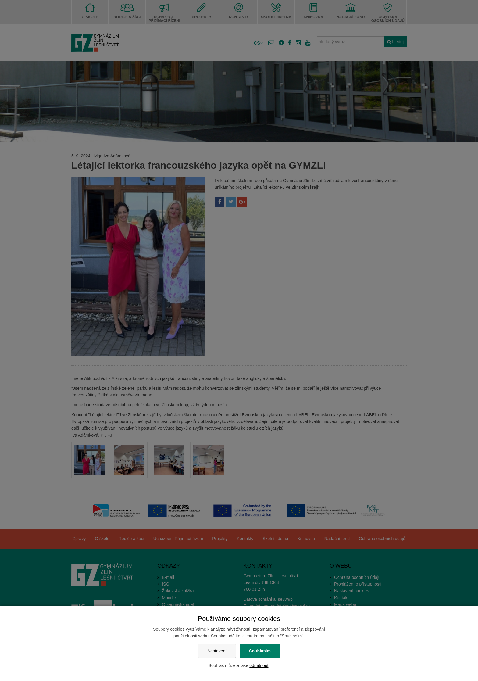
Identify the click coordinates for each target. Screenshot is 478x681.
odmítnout (258, 665)
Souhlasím (260, 650)
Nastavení (217, 650)
